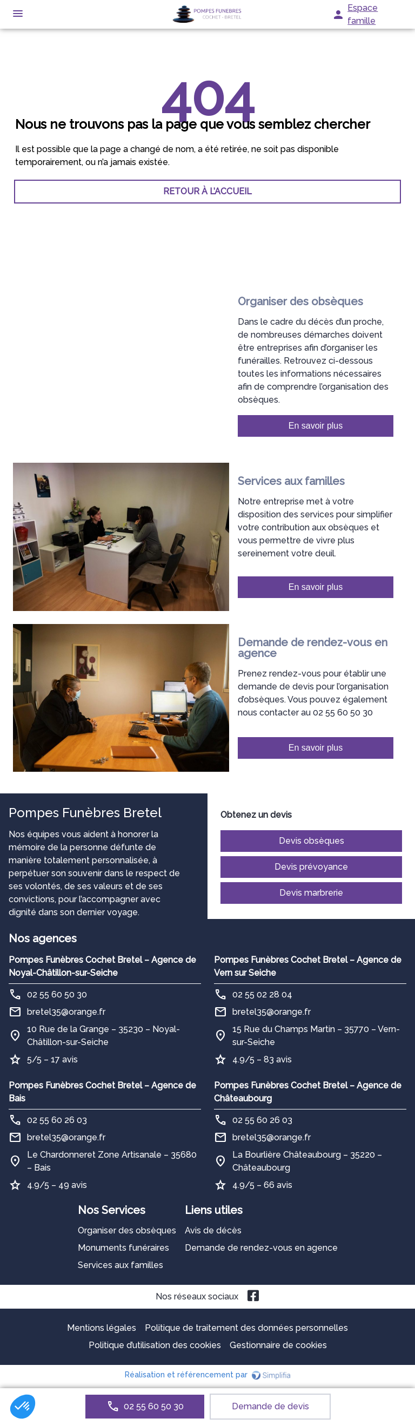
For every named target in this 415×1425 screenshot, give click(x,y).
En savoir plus (316, 425)
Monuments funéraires (123, 1248)
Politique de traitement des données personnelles (246, 1328)
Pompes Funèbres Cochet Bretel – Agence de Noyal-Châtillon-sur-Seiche (102, 966)
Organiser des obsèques (127, 1230)
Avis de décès (213, 1230)
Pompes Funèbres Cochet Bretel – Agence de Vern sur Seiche (307, 966)
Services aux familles (120, 1265)
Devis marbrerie (311, 893)
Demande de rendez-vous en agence (261, 1248)
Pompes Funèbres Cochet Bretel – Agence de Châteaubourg (307, 1092)
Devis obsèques (311, 841)
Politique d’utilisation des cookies (155, 1345)
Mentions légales (101, 1328)
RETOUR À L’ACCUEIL (207, 191)
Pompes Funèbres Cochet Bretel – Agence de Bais (102, 1092)
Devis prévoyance (311, 867)
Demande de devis (270, 1406)
